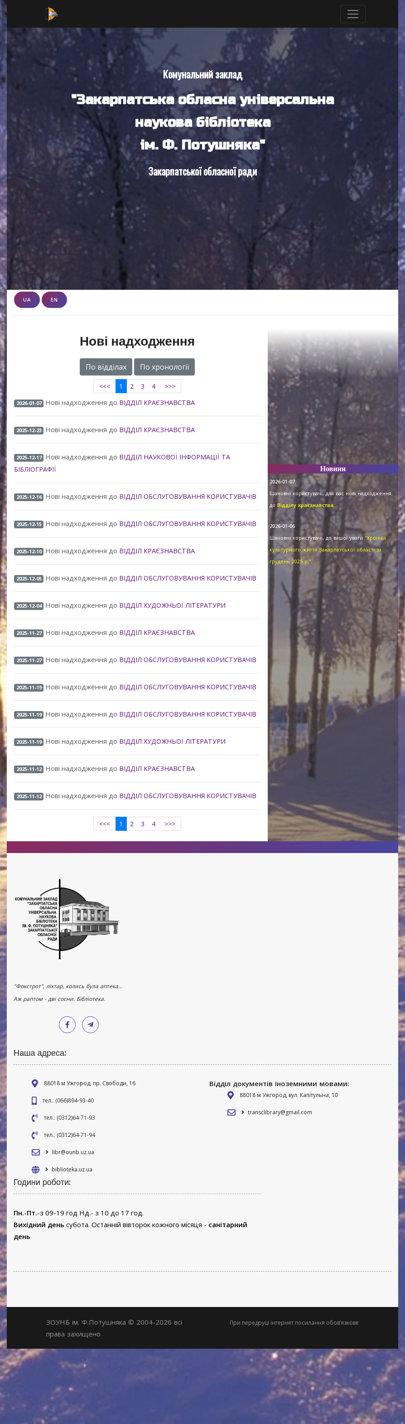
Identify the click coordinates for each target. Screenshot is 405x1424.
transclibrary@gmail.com (280, 1187)
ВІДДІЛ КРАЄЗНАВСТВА (158, 402)
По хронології (164, 367)
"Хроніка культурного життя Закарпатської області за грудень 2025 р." (328, 549)
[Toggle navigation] (353, 14)
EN (54, 299)
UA (27, 299)
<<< (104, 386)
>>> (170, 386)
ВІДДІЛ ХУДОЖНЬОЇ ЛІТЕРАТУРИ (176, 636)
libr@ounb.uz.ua (73, 1227)
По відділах (106, 367)
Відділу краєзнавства (305, 505)
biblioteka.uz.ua (72, 1244)
